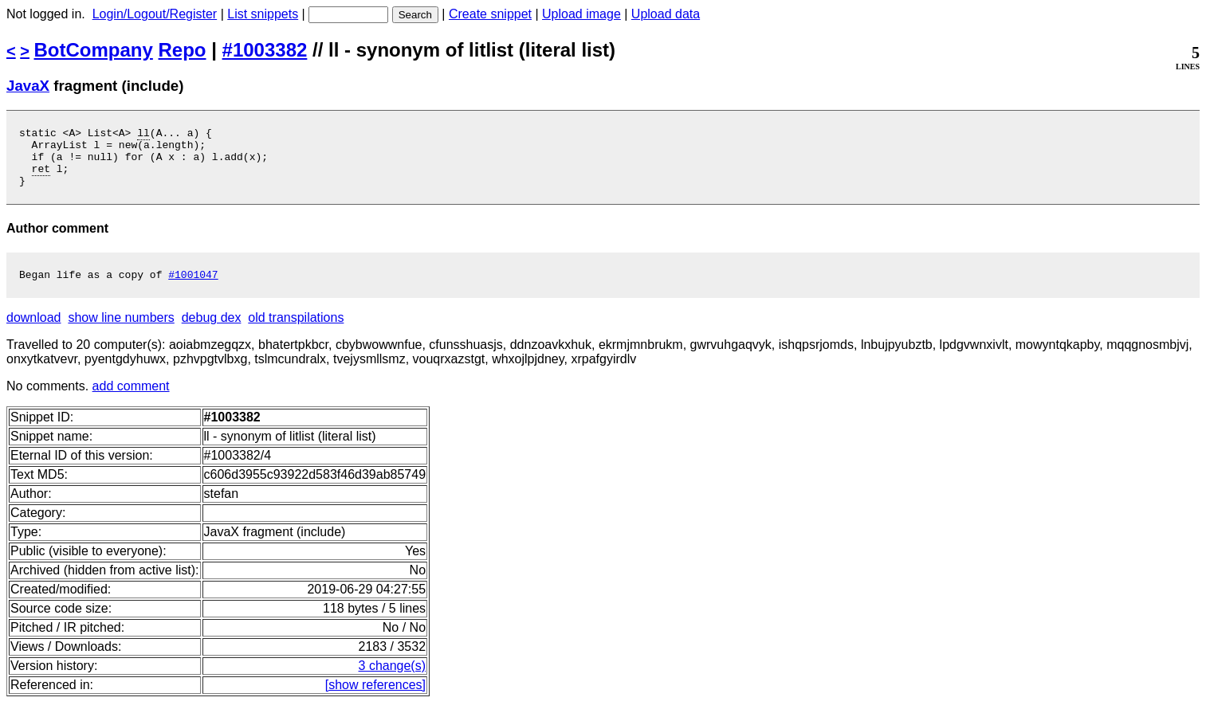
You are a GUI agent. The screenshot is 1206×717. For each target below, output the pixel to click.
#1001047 (193, 288)
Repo (182, 50)
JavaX (27, 85)
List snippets (262, 14)
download (33, 332)
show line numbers (121, 332)
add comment (131, 400)
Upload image (581, 14)
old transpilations (296, 332)
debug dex (212, 332)
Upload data (665, 14)
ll (143, 134)
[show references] (375, 699)
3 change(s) (392, 680)
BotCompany (93, 50)
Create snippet (490, 14)
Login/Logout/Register (155, 14)
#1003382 (265, 50)
